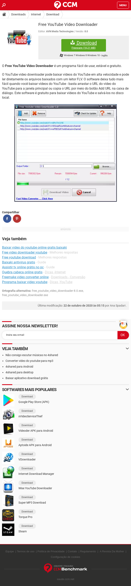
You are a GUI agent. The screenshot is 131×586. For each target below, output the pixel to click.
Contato (72, 551)
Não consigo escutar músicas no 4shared (32, 355)
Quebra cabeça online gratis (22, 272)
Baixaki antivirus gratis (18, 262)
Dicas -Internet (55, 272)
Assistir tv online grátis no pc (23, 267)
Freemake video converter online (25, 277)
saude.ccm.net (65, 579)
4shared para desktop (19, 372)
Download (52, 14)
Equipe (10, 551)
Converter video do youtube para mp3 (29, 360)
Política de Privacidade (51, 551)
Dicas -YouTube (61, 282)
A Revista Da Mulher (112, 551)
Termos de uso (25, 551)
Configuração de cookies (65, 556)
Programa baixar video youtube (24, 282)
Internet (36, 14)
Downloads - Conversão (68, 277)
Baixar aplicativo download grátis (27, 378)
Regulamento (88, 551)
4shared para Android (19, 366)
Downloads (18, 14)
